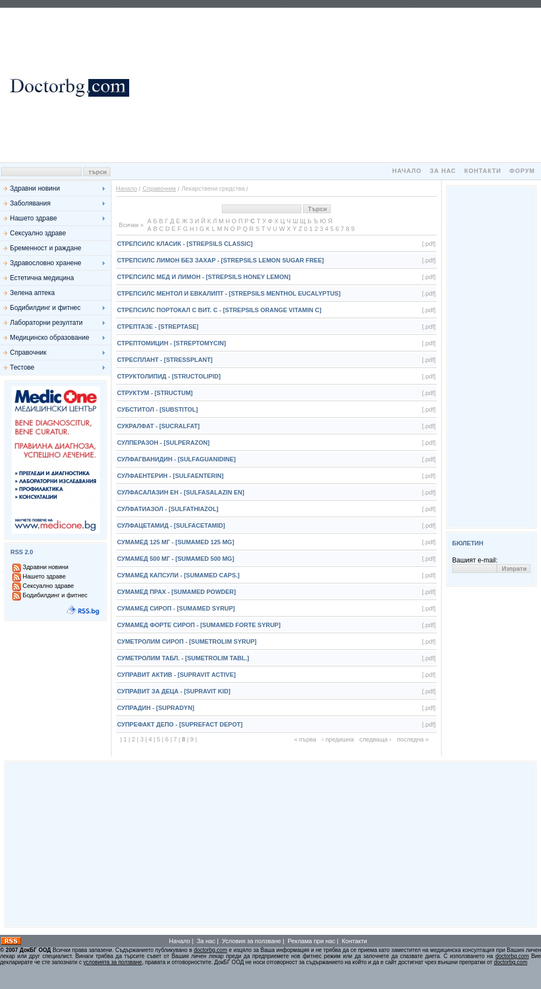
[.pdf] (429, 243)
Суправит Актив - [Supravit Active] (176, 674)
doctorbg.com (210, 950)
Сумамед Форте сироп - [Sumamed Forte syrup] (198, 625)
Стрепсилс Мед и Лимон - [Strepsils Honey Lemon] (203, 276)
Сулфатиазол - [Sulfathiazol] (168, 509)
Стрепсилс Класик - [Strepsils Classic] (185, 243)
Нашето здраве (33, 218)
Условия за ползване (251, 941)
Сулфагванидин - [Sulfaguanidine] (176, 459)
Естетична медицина (42, 278)
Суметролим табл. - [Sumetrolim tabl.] (183, 658)
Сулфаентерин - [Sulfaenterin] (170, 475)
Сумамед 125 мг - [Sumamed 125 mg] (175, 542)
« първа (305, 739)
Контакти (482, 170)
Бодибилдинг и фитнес (45, 308)
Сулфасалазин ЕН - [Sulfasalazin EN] (180, 492)
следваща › (375, 739)
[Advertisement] (337, 85)
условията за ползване (112, 962)
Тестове (22, 367)
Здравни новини (35, 188)
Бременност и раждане (45, 248)
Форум (522, 170)
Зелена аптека (32, 293)
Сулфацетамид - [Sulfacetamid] (171, 525)
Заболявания (30, 203)
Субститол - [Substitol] (157, 409)
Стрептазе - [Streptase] (157, 326)
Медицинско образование (49, 337)
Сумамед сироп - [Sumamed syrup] (176, 608)
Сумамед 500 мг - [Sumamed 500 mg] (175, 558)
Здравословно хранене (45, 263)
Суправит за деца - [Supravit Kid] (173, 691)
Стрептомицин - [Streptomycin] (171, 343)
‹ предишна (338, 739)
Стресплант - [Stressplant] (165, 359)
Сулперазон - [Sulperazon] (163, 442)
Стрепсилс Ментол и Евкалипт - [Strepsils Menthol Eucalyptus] (229, 293)
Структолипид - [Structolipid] (169, 376)
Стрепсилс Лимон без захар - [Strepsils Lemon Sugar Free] (220, 260)
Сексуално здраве (38, 233)
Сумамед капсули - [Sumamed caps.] (178, 575)
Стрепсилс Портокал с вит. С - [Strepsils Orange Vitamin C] (219, 310)
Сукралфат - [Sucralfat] (158, 426)
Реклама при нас (311, 941)
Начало (406, 170)
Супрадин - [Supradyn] (155, 707)
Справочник (28, 352)
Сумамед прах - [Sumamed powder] (176, 591)
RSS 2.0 (21, 552)
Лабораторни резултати (46, 323)
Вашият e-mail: (474, 560)
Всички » (131, 225)
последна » (413, 739)
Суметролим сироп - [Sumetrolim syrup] (187, 641)
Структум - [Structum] (155, 393)
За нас (443, 170)
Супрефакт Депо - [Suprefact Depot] (179, 724)
